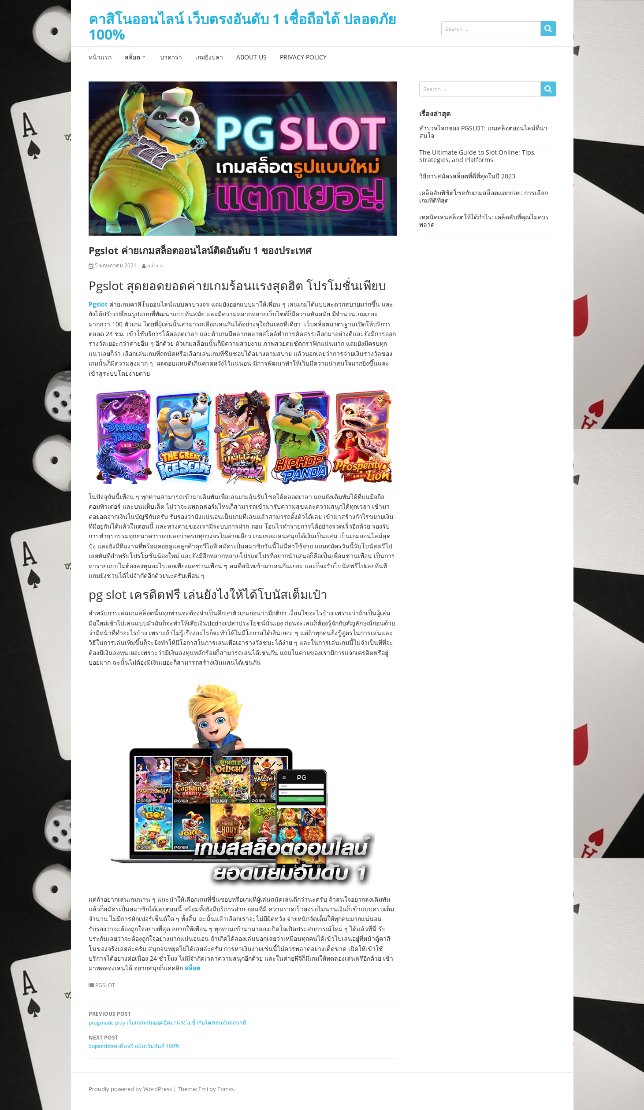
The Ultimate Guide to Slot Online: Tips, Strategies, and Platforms (477, 156)
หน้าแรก (100, 57)
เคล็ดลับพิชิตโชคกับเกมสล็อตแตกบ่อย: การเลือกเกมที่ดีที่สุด (483, 196)
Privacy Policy (303, 57)
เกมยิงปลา (209, 57)
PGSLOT (105, 985)
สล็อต (132, 57)
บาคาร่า (171, 57)
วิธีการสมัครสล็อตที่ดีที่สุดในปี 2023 (467, 176)
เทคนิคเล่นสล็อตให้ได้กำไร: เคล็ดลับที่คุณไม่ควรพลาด (484, 221)
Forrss (225, 1089)
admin (155, 266)
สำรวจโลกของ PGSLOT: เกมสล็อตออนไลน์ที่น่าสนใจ (483, 132)
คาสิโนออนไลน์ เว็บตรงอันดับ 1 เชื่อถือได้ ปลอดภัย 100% (242, 26)
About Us (251, 57)
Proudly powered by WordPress (130, 1089)
